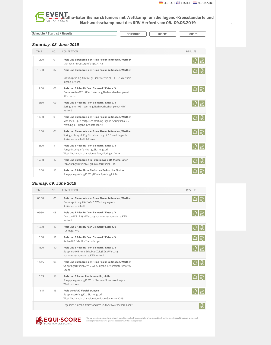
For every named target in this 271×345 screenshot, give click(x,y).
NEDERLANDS (205, 3)
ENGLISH (186, 3)
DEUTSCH (169, 3)
